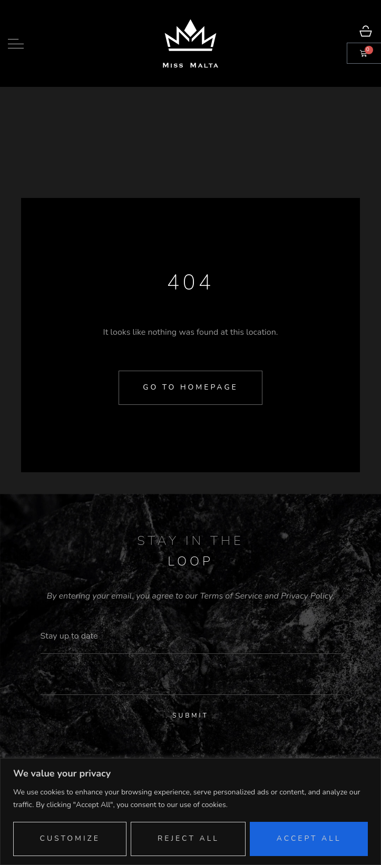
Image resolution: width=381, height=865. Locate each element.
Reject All (188, 838)
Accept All (309, 838)
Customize (70, 838)
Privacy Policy (307, 596)
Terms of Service (231, 596)
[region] (190, 811)
